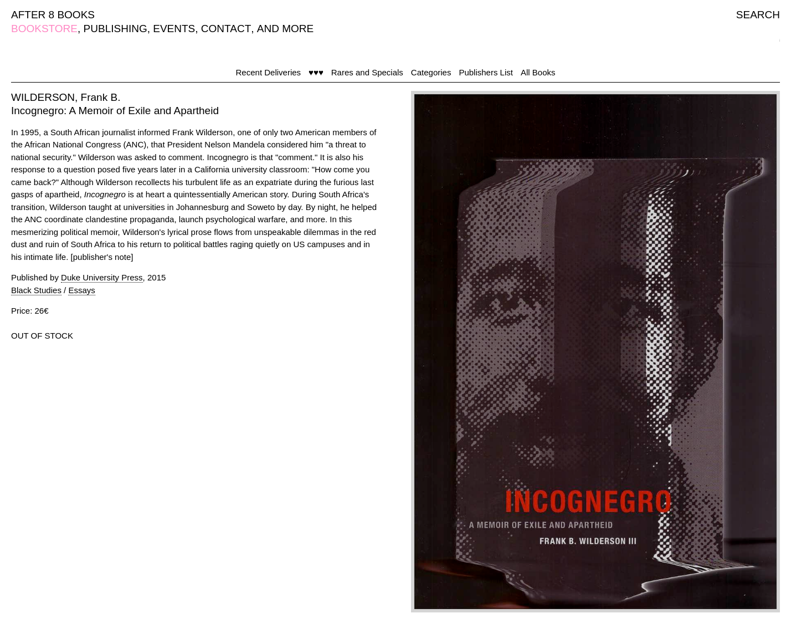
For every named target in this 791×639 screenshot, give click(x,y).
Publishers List (486, 72)
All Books (538, 72)
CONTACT (226, 28)
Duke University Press (102, 277)
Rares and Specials (367, 72)
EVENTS (174, 28)
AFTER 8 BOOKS (53, 15)
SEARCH (758, 15)
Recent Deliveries (268, 72)
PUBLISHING (115, 28)
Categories (431, 72)
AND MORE (285, 28)
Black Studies (36, 290)
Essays (81, 290)
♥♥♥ (316, 72)
